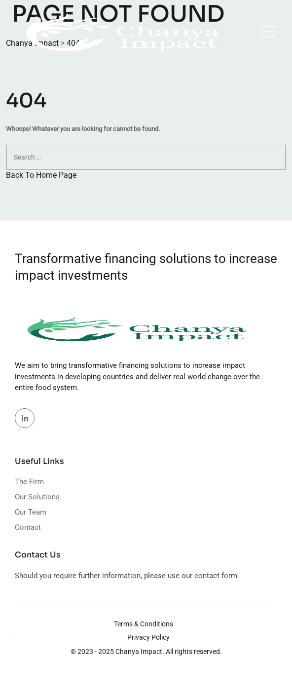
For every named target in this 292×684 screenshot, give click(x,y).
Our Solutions (37, 496)
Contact (28, 527)
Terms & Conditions (143, 624)
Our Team (30, 512)
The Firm (29, 481)
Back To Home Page (41, 175)
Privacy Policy (148, 637)
